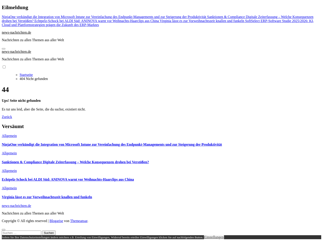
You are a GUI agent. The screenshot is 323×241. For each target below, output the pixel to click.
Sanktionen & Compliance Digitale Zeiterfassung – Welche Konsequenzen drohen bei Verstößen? (75, 162)
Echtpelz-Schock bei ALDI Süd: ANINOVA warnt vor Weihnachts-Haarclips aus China (68, 179)
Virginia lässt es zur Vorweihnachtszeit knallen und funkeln (47, 197)
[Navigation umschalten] (3, 48)
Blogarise (56, 221)
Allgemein (9, 136)
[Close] (3, 229)
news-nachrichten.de (16, 32)
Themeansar (78, 221)
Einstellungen (214, 237)
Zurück (7, 117)
